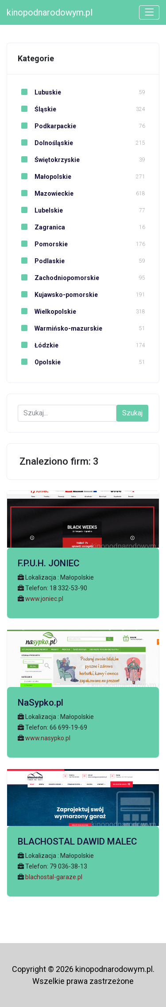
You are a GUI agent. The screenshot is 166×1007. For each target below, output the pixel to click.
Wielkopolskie (47, 311)
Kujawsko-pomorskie (58, 294)
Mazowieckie (45, 193)
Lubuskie (39, 92)
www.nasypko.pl (47, 738)
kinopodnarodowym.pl (50, 12)
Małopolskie (44, 176)
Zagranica (41, 227)
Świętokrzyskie (49, 159)
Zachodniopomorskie (58, 277)
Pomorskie (43, 244)
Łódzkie (38, 345)
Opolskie (39, 362)
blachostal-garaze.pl (53, 877)
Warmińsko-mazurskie (60, 328)
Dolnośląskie (45, 142)
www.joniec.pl (44, 598)
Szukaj (132, 413)
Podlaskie (41, 261)
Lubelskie (40, 210)
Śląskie (37, 109)
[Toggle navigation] (149, 12)
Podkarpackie (47, 126)
